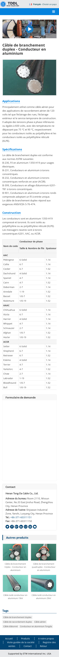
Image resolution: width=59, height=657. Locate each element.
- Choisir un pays (43, 4)
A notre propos (46, 638)
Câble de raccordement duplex (17, 621)
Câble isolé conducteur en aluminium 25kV (44, 597)
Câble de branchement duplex (17, 617)
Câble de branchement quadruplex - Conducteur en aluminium (43, 566)
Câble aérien (40, 621)
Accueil (9, 638)
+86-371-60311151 (21, 517)
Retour (43, 646)
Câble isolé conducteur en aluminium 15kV (15, 597)
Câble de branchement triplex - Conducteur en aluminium (15, 566)
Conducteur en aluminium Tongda (36, 626)
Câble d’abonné (10, 626)
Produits (25, 638)
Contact (10, 487)
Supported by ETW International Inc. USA (29, 653)
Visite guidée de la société (20, 642)
